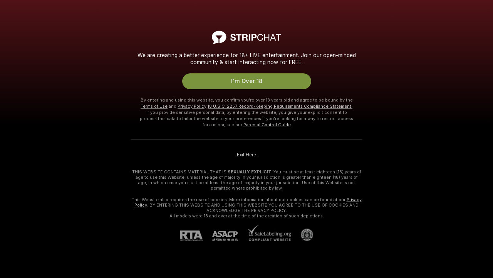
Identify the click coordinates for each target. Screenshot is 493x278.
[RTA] (196, 236)
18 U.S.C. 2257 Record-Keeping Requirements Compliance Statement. (280, 106)
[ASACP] (229, 236)
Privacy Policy (192, 106)
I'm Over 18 (246, 81)
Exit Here (246, 155)
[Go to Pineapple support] (302, 235)
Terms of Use (154, 106)
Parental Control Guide (267, 124)
